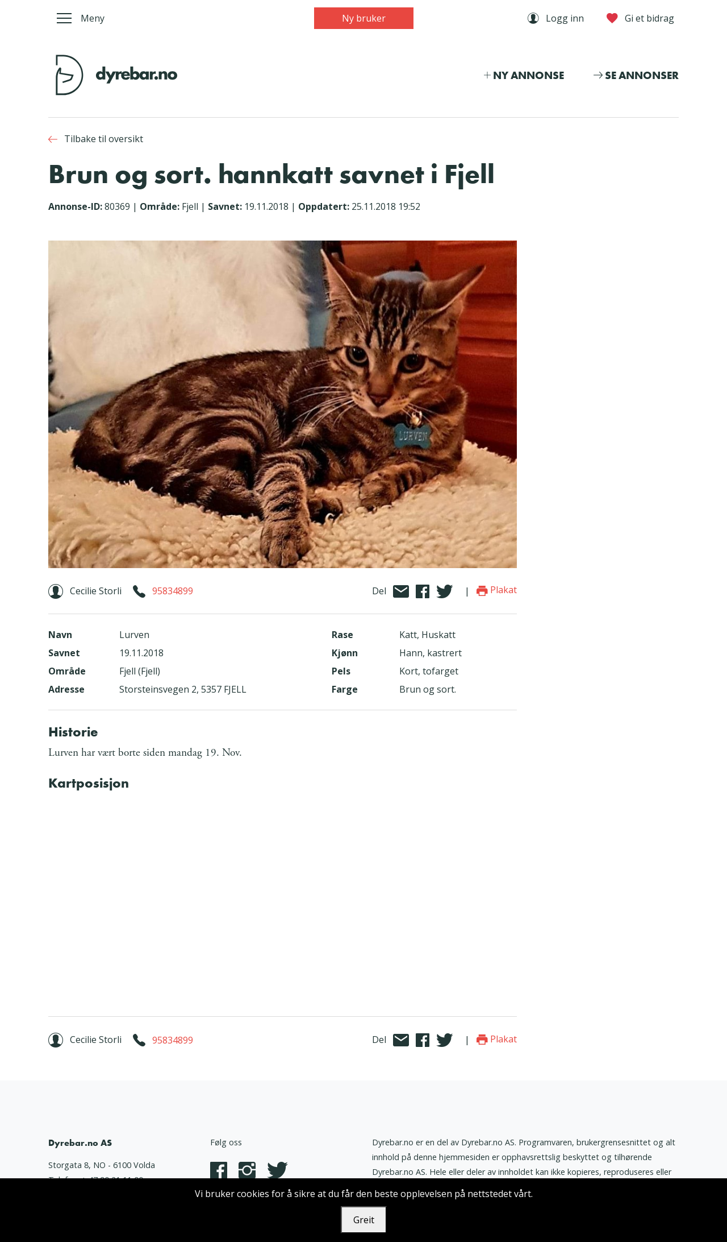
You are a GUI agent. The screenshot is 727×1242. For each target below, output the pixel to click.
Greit (363, 1220)
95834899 (172, 591)
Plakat (497, 589)
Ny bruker (364, 18)
